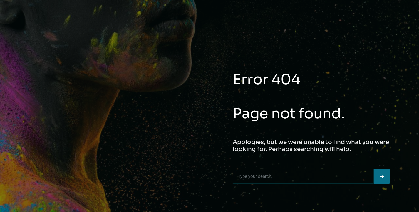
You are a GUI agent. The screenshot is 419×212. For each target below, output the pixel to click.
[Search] (382, 176)
